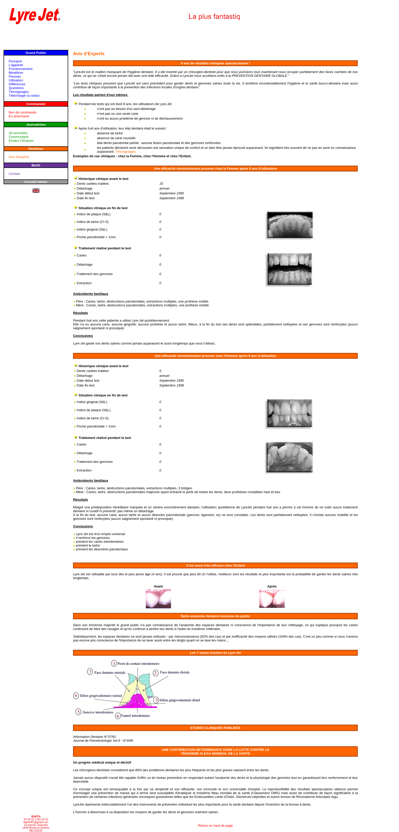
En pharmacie (19, 116)
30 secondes (18, 133)
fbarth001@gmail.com (35, 822)
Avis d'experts (18, 157)
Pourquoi (15, 61)
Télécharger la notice (24, 95)
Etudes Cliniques (21, 140)
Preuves (15, 76)
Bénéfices (16, 73)
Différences (17, 84)
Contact (14, 174)
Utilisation (16, 80)
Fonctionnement (20, 69)
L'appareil (16, 65)
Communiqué (18, 137)
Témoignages (19, 92)
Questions (16, 88)
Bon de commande (22, 112)
